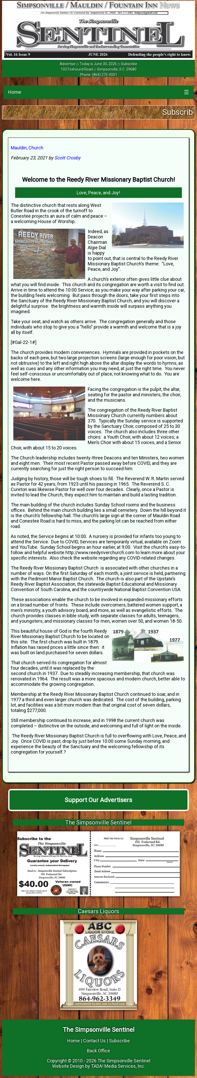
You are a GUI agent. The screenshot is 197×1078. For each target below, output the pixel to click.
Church (35, 147)
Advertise (67, 64)
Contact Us (94, 1040)
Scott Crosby (67, 157)
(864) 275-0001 (104, 75)
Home (14, 92)
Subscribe (129, 64)
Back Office (98, 1050)
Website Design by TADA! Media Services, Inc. (98, 1066)
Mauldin (19, 147)
